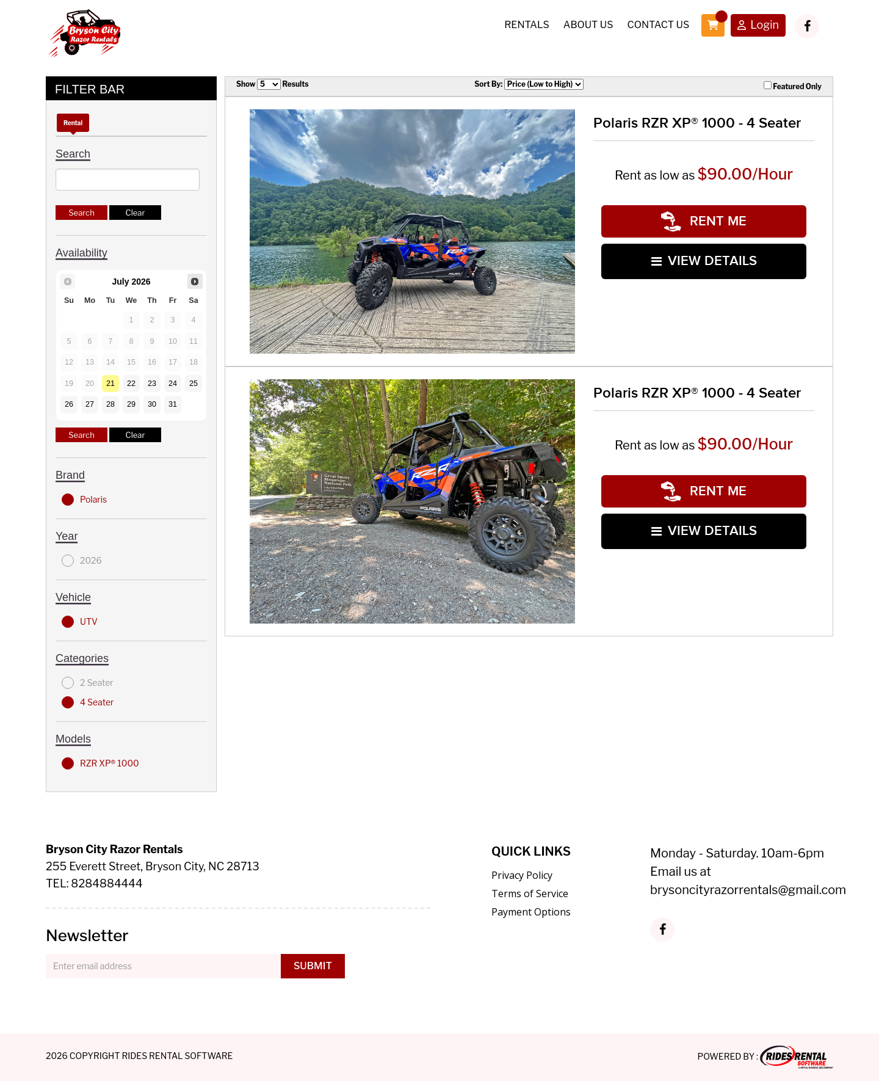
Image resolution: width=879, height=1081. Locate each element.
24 (172, 383)
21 (110, 383)
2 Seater (88, 683)
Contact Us (658, 25)
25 (193, 383)
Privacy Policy (521, 875)
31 (172, 404)
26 (69, 404)
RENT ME (704, 221)
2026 (82, 561)
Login (758, 26)
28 (110, 404)
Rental (72, 122)
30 (152, 404)
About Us (588, 25)
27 (89, 404)
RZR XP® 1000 (100, 763)
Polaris (84, 499)
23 (152, 383)
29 (131, 404)
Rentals (526, 25)
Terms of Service (529, 893)
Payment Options (531, 912)
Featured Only (793, 86)
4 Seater (88, 702)
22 (131, 383)
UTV (80, 622)
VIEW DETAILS (704, 261)
